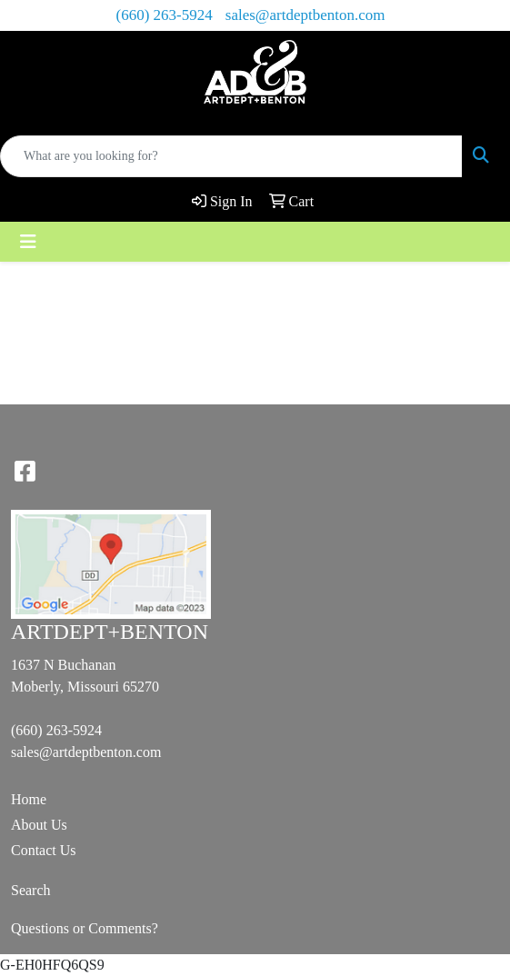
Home (28, 799)
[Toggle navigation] (28, 241)
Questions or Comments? (84, 928)
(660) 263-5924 (164, 15)
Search (31, 890)
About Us (39, 824)
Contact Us (43, 850)
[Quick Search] (231, 156)
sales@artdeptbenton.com (305, 15)
